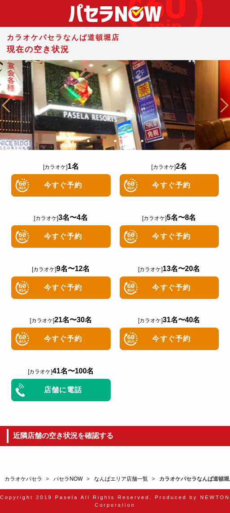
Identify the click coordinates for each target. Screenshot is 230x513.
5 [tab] (142, 140)
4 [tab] (128, 140)
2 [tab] (101, 140)
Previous (9, 105)
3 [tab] (115, 140)
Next (221, 105)
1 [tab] (88, 140)
